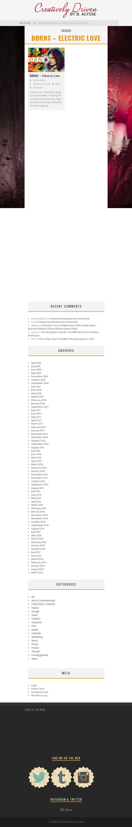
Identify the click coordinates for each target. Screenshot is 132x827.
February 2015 (38, 508)
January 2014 (38, 545)
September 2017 (39, 406)
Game (34, 629)
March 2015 (37, 504)
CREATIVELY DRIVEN (43, 604)
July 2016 (35, 450)
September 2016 (39, 443)
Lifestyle (36, 633)
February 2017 (38, 427)
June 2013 (36, 555)
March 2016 (37, 464)
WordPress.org (39, 695)
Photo (34, 644)
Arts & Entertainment (43, 600)
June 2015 (36, 494)
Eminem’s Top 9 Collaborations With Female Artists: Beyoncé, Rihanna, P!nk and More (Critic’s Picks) (62, 327)
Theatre (35, 651)
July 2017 (35, 410)
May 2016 (36, 457)
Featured (36, 622)
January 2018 (38, 403)
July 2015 (35, 491)
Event (34, 615)
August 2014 (37, 528)
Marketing (37, 637)
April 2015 (36, 501)
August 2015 (37, 488)
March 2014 (37, 538)
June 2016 (36, 454)
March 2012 (37, 572)
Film (33, 626)
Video (34, 658)
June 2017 (36, 413)
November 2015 (39, 477)
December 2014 (39, 515)
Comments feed (39, 692)
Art (33, 596)
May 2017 (36, 416)
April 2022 (36, 362)
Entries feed (37, 688)
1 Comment (38, 87)
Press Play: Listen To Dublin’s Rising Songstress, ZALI (66, 338)
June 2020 (36, 369)
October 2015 (38, 481)
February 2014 (38, 542)
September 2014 (39, 525)
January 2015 (38, 511)
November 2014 (39, 518)
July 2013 (35, 552)
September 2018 (39, 383)
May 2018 (36, 393)
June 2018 (36, 389)
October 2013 (38, 548)
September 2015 (39, 484)
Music (58, 84)
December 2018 (39, 376)
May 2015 (36, 498)
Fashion (35, 618)
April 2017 (36, 420)
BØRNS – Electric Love (45, 76)
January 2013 (38, 565)
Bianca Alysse (39, 80)
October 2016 (38, 440)
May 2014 (36, 535)
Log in (34, 685)
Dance (35, 607)
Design (35, 611)
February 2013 (38, 562)
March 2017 (37, 423)
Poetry (35, 647)
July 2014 (35, 531)
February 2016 (38, 467)
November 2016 (39, 437)
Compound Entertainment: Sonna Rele (70, 318)
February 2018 (38, 400)
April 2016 (36, 460)
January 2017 (38, 430)
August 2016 (37, 447)
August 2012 (37, 569)
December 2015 (39, 474)
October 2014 (38, 521)
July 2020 (35, 366)
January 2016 (38, 471)
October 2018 (38, 379)
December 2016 (39, 433)
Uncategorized (39, 655)
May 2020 (36, 373)
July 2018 (35, 386)
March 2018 (37, 396)
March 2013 (37, 558)
